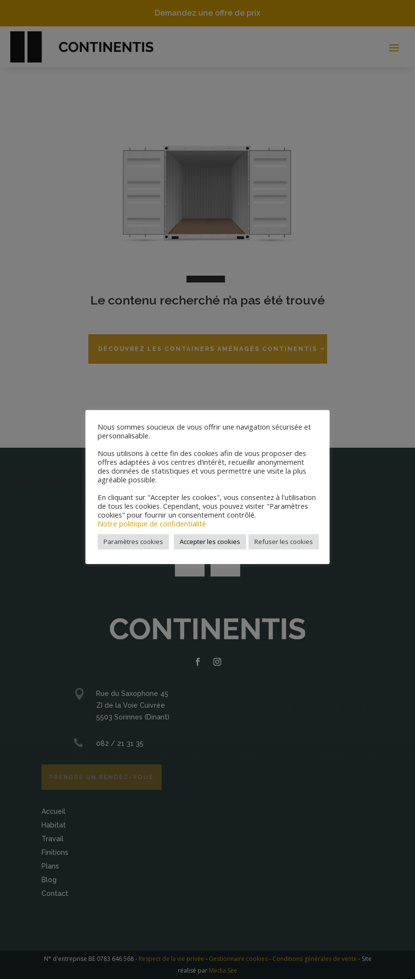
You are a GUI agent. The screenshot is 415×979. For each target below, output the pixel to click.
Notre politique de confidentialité (152, 523)
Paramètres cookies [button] (133, 541)
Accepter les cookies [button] (210, 541)
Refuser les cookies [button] (283, 541)
